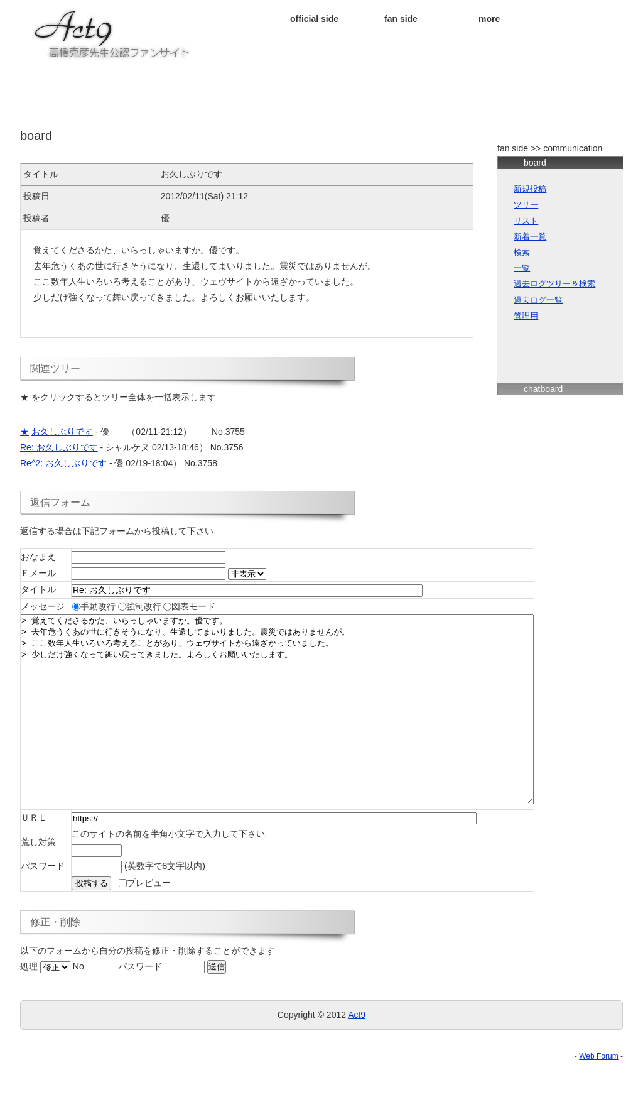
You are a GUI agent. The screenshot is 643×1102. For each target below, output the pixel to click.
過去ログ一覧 (538, 300)
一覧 (522, 268)
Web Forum (598, 1093)
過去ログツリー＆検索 (554, 284)
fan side (401, 19)
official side (314, 19)
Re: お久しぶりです (59, 447)
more (489, 19)
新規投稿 (530, 189)
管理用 (526, 316)
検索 (522, 252)
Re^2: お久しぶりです (63, 463)
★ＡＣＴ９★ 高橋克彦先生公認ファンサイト (113, 34)
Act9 (356, 1052)
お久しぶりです (62, 432)
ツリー (526, 204)
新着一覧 (530, 236)
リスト (526, 221)
